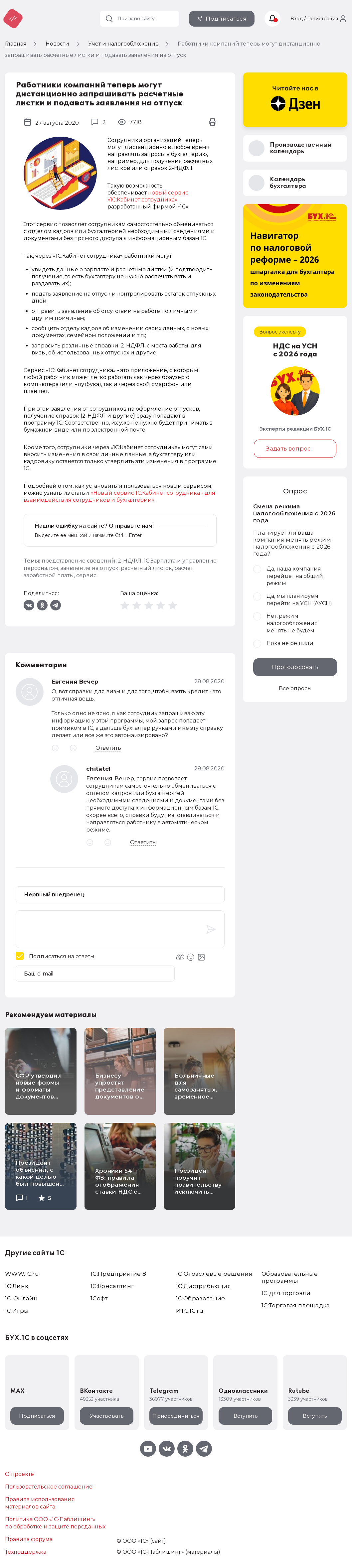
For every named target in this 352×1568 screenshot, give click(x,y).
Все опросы (295, 688)
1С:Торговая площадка (296, 1305)
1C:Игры (17, 1310)
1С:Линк (16, 1286)
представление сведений (78, 561)
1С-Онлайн (21, 1298)
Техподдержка (25, 1552)
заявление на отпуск (89, 568)
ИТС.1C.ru (189, 1310)
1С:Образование (200, 1298)
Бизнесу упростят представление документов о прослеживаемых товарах (123, 1093)
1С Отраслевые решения (214, 1273)
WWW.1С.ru (22, 1273)
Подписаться (226, 18)
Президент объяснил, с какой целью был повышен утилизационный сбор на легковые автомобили (43, 1187)
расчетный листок (146, 568)
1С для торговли (286, 1293)
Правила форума (29, 1539)
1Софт (99, 1298)
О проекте (19, 1474)
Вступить (246, 1416)
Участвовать (106, 1416)
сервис (86, 575)
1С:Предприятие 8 (118, 1273)
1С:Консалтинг (112, 1286)
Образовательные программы (290, 1277)
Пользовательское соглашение (48, 1487)
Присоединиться (175, 1416)
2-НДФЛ (129, 561)
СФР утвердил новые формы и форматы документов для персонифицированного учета (55, 1096)
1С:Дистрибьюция (203, 1286)
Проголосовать (294, 667)
